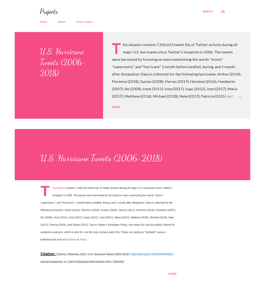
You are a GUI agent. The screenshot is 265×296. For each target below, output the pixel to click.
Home (43, 21)
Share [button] (116, 106)
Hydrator (71, 239)
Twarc (83, 239)
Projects (49, 11)
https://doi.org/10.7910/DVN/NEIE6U (152, 254)
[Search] (207, 11)
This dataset (58, 187)
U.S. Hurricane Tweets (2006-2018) (63, 62)
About (62, 21)
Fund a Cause (84, 21)
